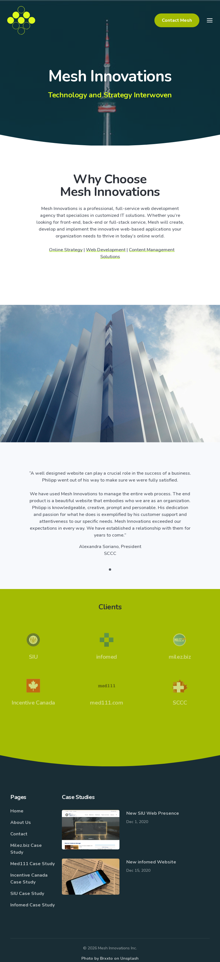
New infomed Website (151, 862)
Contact (19, 834)
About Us (20, 822)
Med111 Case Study (32, 864)
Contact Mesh (177, 20)
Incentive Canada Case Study (29, 878)
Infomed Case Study (32, 905)
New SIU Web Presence (152, 813)
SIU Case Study (27, 893)
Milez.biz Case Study (26, 848)
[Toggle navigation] (209, 20)
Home (16, 811)
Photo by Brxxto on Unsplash (110, 958)
